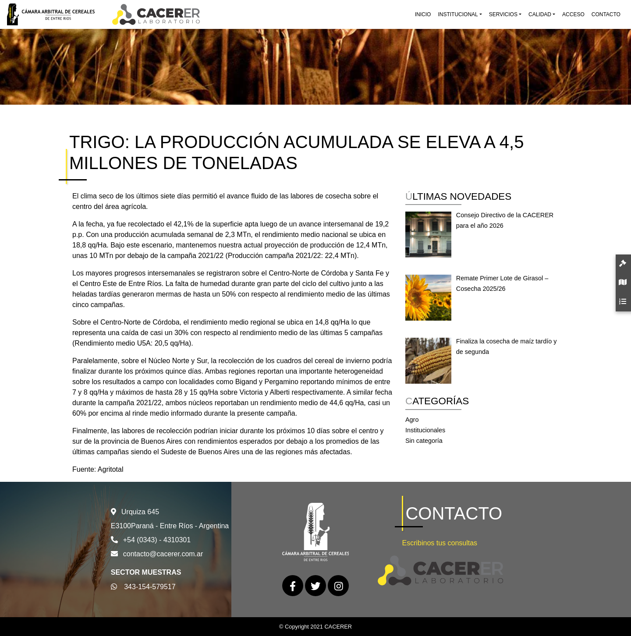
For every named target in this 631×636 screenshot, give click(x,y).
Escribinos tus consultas (439, 543)
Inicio (423, 14)
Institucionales (425, 430)
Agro (411, 419)
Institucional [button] (458, 14)
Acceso (573, 14)
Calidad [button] (539, 14)
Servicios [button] (503, 14)
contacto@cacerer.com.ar (163, 554)
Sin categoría (424, 440)
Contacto (606, 14)
